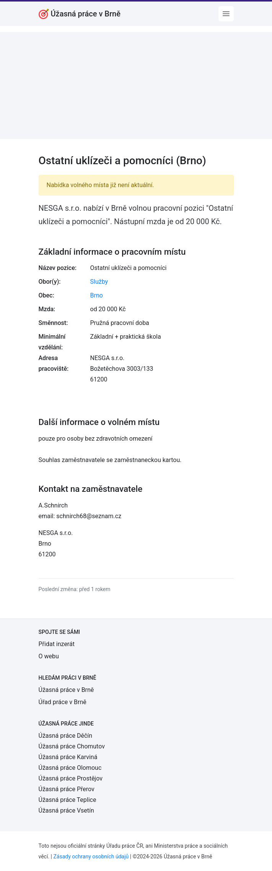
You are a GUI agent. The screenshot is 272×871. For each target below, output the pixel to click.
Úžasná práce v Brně (66, 689)
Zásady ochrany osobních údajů (91, 856)
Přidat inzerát (57, 644)
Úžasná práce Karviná (68, 757)
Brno (96, 295)
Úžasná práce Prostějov (71, 778)
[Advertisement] (136, 85)
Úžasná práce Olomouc (70, 767)
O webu (49, 656)
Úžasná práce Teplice (67, 799)
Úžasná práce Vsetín (66, 810)
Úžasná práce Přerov (66, 789)
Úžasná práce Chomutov (72, 746)
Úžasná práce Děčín (66, 735)
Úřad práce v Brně (62, 702)
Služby (99, 281)
